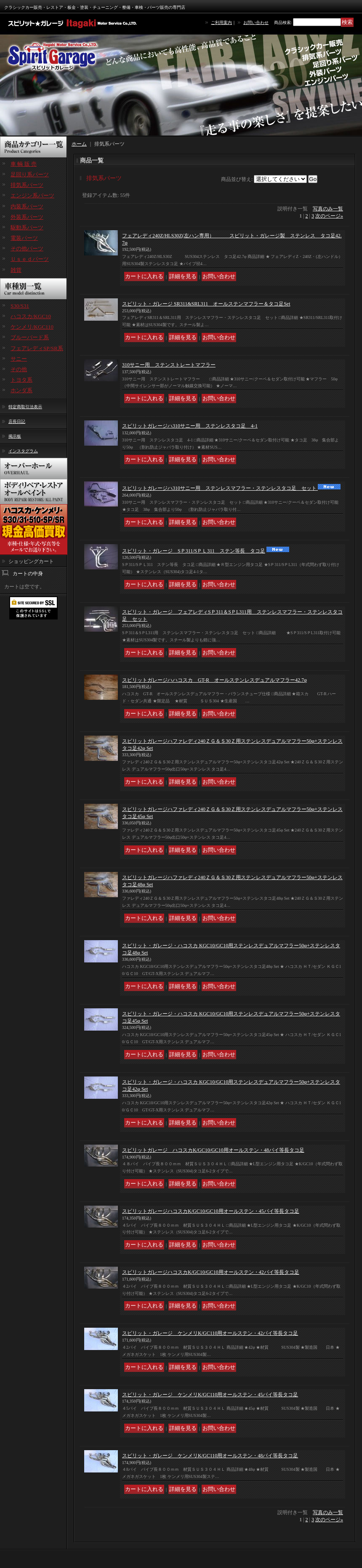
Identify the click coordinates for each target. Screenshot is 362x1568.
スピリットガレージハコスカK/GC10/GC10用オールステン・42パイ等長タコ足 (210, 1272)
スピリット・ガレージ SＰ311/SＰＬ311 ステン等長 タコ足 (193, 551)
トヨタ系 (21, 380)
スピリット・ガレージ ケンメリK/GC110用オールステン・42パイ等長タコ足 (210, 1333)
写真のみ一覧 (328, 209)
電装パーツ (24, 238)
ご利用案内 (221, 22)
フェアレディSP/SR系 (37, 348)
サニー (19, 359)
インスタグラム (23, 451)
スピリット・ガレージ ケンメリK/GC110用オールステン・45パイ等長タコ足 (210, 1395)
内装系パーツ (27, 206)
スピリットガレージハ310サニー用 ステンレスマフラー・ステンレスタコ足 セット (220, 488)
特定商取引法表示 (25, 406)
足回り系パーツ (30, 174)
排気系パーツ (27, 185)
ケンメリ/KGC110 (32, 327)
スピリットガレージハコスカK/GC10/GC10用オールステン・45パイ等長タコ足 (210, 1211)
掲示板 (14, 436)
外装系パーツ (27, 217)
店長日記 (16, 421)
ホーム (79, 144)
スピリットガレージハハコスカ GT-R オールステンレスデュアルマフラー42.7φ (214, 680)
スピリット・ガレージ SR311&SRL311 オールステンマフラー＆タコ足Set (206, 304)
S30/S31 (20, 306)
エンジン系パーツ (32, 195)
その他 (19, 369)
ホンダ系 (21, 390)
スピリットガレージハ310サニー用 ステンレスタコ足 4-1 (190, 426)
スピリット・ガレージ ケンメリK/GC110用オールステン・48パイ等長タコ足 (210, 1456)
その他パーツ (27, 248)
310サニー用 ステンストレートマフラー (169, 365)
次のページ (329, 216)
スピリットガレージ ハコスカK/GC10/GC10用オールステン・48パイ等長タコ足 (213, 1150)
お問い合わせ (256, 22)
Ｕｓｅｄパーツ (30, 259)
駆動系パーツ (27, 227)
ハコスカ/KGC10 (31, 316)
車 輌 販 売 (24, 164)
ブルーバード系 (30, 337)
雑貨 (16, 270)
